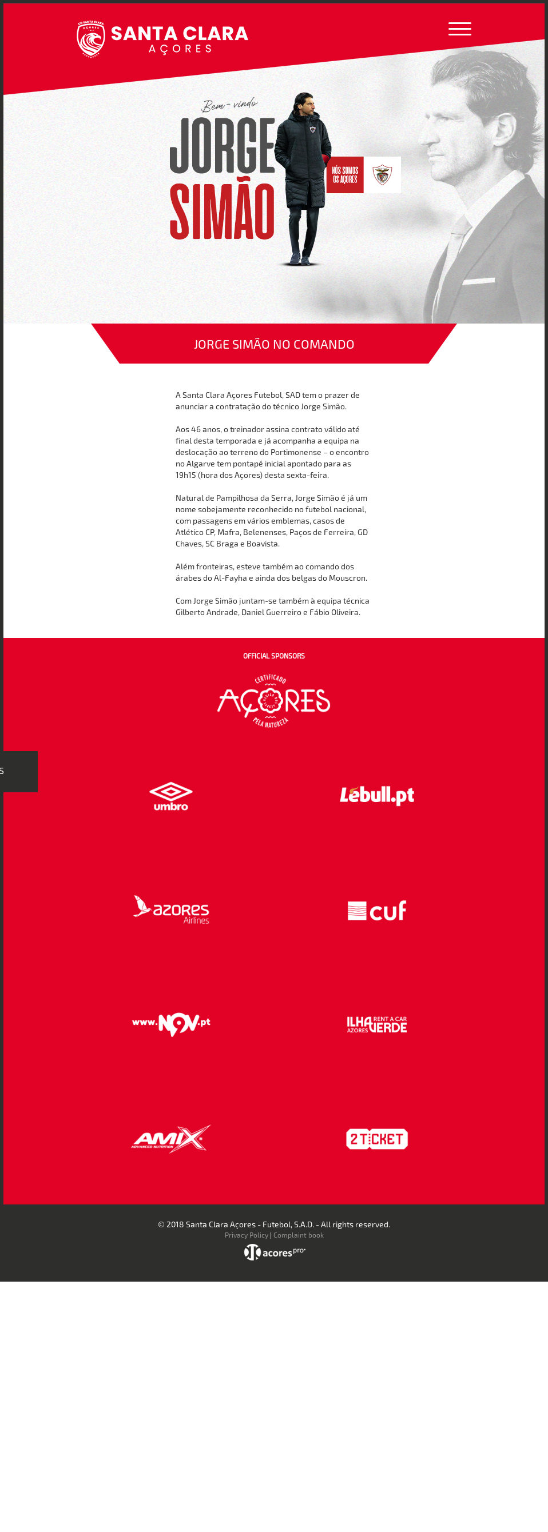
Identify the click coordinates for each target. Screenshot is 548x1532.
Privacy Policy (246, 1235)
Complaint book (298, 1235)
